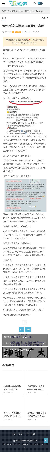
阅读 (21, 329)
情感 (20, 434)
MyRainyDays (11, 32)
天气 (27, 434)
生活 (21, 11)
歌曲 (33, 434)
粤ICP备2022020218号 (11, 444)
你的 (24, 323)
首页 (15, 11)
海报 (28, 329)
